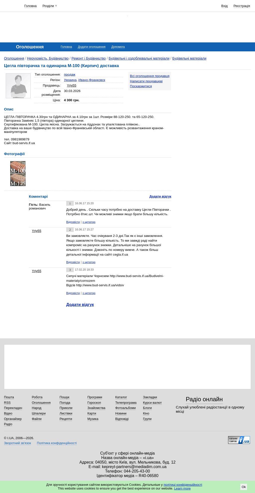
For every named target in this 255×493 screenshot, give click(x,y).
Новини (121, 413)
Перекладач (13, 408)
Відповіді (122, 419)
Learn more (182, 488)
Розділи (48, 6)
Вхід (224, 6)
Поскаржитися (141, 86)
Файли (37, 419)
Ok (244, 487)
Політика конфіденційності (57, 443)
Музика (92, 419)
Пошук (64, 397)
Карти (91, 413)
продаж (69, 74)
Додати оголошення (92, 47)
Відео (8, 413)
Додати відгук (160, 196)
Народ (36, 408)
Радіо (8, 424)
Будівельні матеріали (189, 58)
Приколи (66, 408)
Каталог (121, 397)
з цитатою (88, 221)
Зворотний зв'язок (17, 443)
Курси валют (152, 402)
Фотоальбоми (125, 408)
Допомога (118, 47)
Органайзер (13, 419)
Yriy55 (71, 85)
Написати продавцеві (146, 81)
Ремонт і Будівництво (88, 58)
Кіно (146, 413)
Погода (65, 402)
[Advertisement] (213, 103)
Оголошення (14, 58)
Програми (94, 397)
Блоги (147, 408)
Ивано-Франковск (91, 80)
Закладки (150, 397)
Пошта (9, 397)
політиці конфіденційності (183, 485)
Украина (70, 80)
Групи (147, 419)
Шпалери (39, 413)
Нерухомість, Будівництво (48, 58)
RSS (7, 402)
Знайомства (96, 408)
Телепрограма (126, 402)
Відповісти (73, 221)
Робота (37, 397)
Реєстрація (242, 6)
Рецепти (66, 419)
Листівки (66, 413)
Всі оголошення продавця (150, 76)
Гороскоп (94, 402)
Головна (30, 6)
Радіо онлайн (204, 399)
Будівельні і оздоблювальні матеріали (139, 58)
